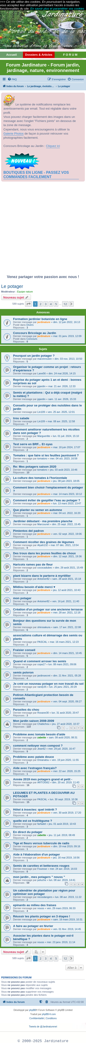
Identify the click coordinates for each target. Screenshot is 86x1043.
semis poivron (23, 672)
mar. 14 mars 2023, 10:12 (67, 494)
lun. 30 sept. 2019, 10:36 (64, 799)
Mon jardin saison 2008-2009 (33, 721)
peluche (41, 880)
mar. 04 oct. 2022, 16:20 (66, 513)
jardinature (43, 322)
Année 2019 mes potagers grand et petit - (42, 779)
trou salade (21, 418)
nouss (40, 908)
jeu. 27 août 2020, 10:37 (66, 724)
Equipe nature (25, 291)
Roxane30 (43, 712)
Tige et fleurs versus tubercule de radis (41, 843)
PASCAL (42, 641)
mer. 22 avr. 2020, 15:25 (66, 771)
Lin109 (41, 412)
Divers (29, 324)
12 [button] (65, 304)
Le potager (12, 286)
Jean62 (41, 748)
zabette (41, 737)
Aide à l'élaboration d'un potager (36, 854)
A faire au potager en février (33, 926)
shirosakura (43, 627)
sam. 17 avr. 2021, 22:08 (67, 627)
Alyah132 (42, 545)
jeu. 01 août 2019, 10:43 (62, 823)
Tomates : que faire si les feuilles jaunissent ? (46, 455)
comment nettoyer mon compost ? (38, 745)
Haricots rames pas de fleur (33, 564)
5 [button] (56, 304)
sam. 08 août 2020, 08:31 (63, 737)
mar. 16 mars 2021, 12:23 (64, 641)
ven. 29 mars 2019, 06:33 (61, 908)
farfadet (41, 823)
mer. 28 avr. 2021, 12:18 (66, 612)
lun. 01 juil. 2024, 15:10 (66, 436)
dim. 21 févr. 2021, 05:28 (67, 675)
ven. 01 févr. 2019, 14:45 (67, 929)
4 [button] (51, 304)
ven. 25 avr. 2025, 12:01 (61, 412)
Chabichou (43, 724)
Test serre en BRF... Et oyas (33, 444)
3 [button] (45, 304)
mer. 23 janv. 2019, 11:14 (61, 942)
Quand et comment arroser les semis (39, 661)
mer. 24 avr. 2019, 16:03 (63, 868)
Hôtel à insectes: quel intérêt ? (35, 809)
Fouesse (42, 868)
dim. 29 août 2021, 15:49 (69, 567)
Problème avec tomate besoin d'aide (39, 734)
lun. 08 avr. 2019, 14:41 (62, 880)
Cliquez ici (53, 146)
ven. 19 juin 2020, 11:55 (65, 760)
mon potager (22, 598)
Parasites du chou (26, 709)
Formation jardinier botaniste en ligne (40, 319)
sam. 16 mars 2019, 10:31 (68, 919)
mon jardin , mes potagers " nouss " (39, 877)
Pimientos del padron (28, 531)
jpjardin (41, 386)
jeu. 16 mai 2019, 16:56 (66, 857)
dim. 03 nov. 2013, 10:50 (68, 358)
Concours (31, 338)
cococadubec (44, 567)
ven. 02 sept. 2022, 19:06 (67, 534)
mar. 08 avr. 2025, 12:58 (61, 421)
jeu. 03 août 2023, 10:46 (63, 469)
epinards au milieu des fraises (34, 905)
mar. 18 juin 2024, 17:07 (66, 447)
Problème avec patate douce (33, 757)
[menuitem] (12, 79)
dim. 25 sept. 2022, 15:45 (66, 524)
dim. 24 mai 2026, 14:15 (62, 373)
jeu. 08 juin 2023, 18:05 (66, 481)
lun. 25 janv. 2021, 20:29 (63, 686)
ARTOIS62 (43, 782)
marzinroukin (44, 358)
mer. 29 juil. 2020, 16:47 (61, 748)
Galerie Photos (13, 133)
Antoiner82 (43, 578)
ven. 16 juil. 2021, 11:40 (65, 601)
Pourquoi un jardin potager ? (34, 355)
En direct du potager (27, 832)
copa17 (41, 664)
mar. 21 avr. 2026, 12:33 (61, 386)
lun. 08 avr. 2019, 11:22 (68, 897)
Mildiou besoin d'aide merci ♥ (34, 587)
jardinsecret (43, 675)
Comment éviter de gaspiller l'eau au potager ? (46, 500)
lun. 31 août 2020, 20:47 (65, 712)
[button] (28, 304)
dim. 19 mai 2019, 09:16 (66, 846)
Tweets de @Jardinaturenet (43, 1026)
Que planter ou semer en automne (37, 510)
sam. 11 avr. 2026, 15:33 (62, 399)
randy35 (42, 686)
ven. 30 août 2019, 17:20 (67, 812)
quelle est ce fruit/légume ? (32, 820)
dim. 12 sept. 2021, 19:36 (67, 556)
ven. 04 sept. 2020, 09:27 (67, 701)
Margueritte (43, 436)
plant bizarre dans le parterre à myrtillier (42, 575)
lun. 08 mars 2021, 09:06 (62, 664)
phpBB (32, 1010)
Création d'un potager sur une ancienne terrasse (48, 609)
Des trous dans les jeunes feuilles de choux (44, 553)
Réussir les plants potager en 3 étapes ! (41, 916)
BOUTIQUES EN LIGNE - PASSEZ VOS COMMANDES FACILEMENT (36, 175)
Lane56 (41, 373)
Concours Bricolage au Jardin (34, 333)
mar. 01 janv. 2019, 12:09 (67, 336)
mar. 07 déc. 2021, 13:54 (65, 545)
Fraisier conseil (24, 650)
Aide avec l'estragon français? (35, 768)
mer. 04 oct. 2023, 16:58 (63, 458)
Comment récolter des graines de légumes (43, 542)
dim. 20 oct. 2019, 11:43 (65, 782)
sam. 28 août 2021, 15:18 (66, 578)
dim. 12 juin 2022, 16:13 (66, 322)
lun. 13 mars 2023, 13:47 (67, 503)
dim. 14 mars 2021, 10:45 (67, 653)
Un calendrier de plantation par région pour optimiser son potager (44, 892)
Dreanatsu (43, 760)
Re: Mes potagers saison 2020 (34, 466)
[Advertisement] (43, 229)
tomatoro (42, 458)
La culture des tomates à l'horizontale (40, 478)
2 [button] (40, 304)
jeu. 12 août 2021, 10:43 (66, 590)
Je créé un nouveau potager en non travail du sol (48, 683)
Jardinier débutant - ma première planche (42, 521)
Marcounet (43, 524)
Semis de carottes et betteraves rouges (41, 865)
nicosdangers (44, 897)
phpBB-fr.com (49, 1014)
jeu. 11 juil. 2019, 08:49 (62, 835)
